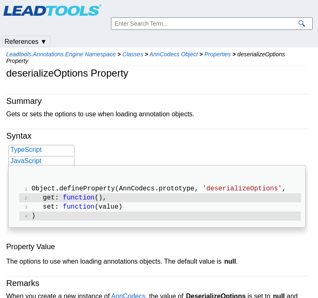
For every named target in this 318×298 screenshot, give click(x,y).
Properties (218, 54)
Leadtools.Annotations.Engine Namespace (61, 54)
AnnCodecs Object (173, 54)
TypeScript (26, 149)
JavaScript (25, 160)
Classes (133, 54)
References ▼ (26, 41)
